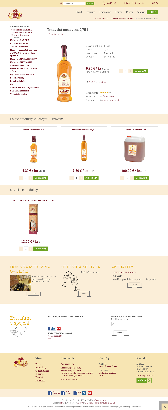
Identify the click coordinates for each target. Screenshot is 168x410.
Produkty (90, 12)
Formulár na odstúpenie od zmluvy (77, 373)
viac (33, 293)
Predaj (129, 12)
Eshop (105, 19)
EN (157, 3)
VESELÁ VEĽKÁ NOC (125, 272)
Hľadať (90, 3)
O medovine (105, 12)
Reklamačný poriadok (71, 370)
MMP (62, 403)
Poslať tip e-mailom (97, 82)
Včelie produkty (55, 336)
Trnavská (131, 19)
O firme (118, 12)
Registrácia (139, 3)
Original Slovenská (20, 35)
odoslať (120, 332)
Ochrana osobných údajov (72, 375)
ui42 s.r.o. (89, 403)
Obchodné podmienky (71, 368)
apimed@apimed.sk (145, 375)
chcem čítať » (108, 96)
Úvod (79, 12)
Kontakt (141, 12)
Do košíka (140, 71)
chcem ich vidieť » (111, 100)
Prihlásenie (129, 3)
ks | (111, 3)
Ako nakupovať (67, 364)
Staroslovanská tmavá (21, 32)
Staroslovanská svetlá (21, 30)
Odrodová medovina (118, 19)
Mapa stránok (100, 400)
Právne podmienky (70, 379)
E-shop (142, 380)
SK (153, 3)
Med (50, 338)
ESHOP (152, 12)
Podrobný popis (56, 34)
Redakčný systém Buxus (104, 403)
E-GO (80, 403)
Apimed (98, 19)
